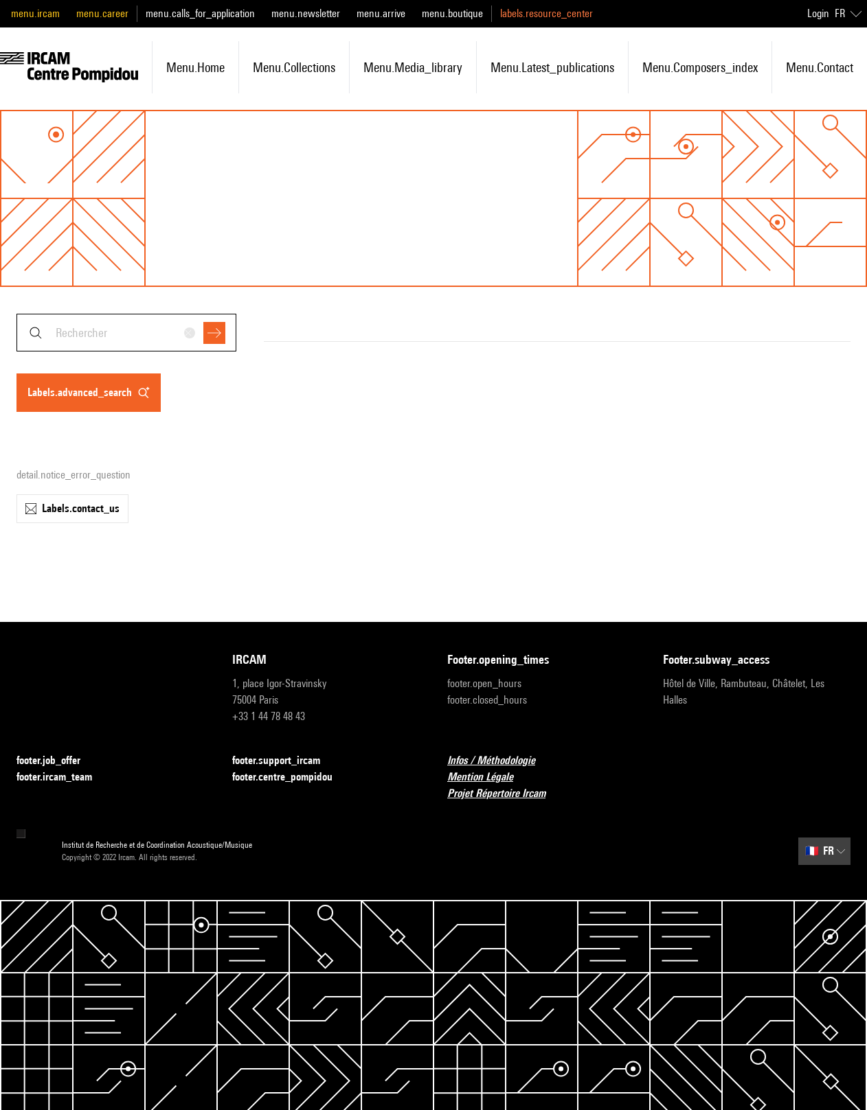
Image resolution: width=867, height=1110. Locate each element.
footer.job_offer (56, 761)
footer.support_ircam (284, 761)
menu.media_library (412, 67)
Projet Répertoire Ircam (504, 794)
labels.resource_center (546, 13)
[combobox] (126, 332)
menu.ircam (35, 13)
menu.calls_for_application (200, 13)
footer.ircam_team (62, 777)
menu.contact (819, 67)
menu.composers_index (700, 67)
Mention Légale (488, 777)
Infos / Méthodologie (499, 761)
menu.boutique (452, 13)
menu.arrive (381, 13)
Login (818, 13)
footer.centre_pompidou (290, 777)
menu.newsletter (305, 13)
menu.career (102, 13)
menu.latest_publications (552, 67)
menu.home (195, 67)
